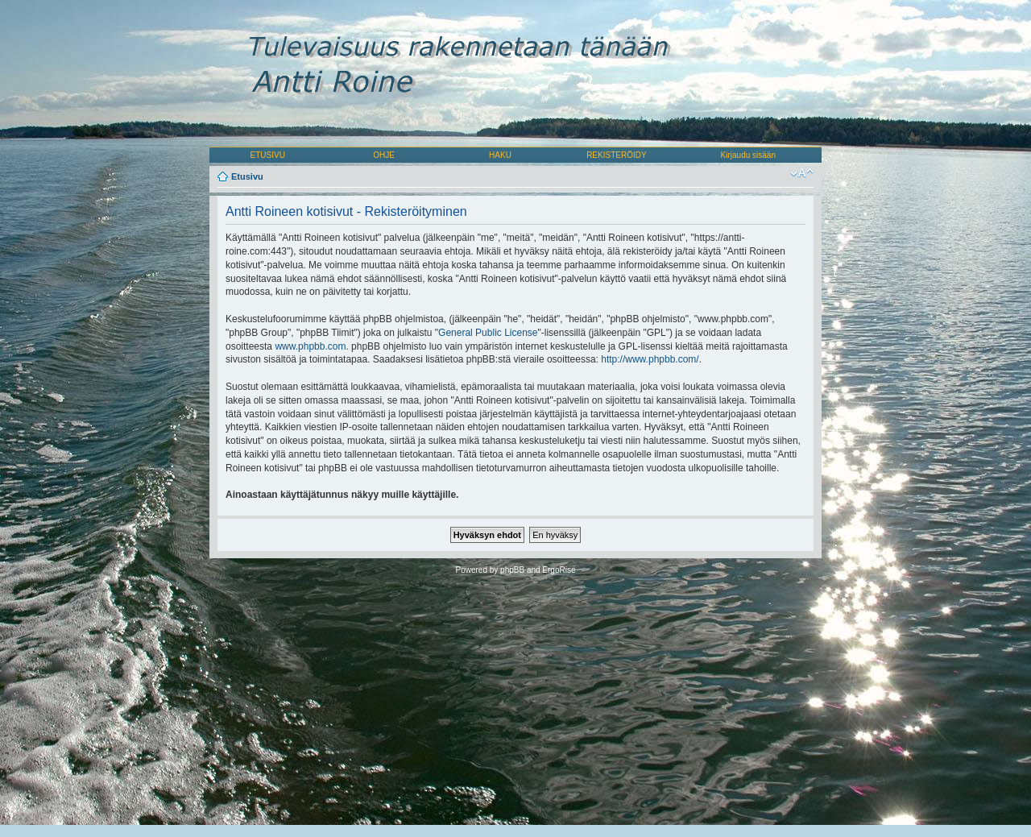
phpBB (512, 570)
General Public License (487, 332)
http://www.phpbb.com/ (649, 359)
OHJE (384, 155)
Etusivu (247, 176)
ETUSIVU (268, 155)
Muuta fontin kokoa (802, 173)
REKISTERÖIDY (616, 155)
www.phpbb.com (310, 346)
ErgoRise (558, 570)
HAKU (500, 155)
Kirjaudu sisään (748, 155)
